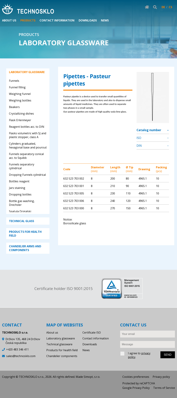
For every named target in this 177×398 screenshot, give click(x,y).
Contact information (95, 338)
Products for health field (62, 350)
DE (163, 7)
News (86, 350)
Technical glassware (59, 344)
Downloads (89, 344)
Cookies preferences (135, 377)
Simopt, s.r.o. (92, 377)
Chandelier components (61, 356)
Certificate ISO (91, 332)
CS (170, 7)
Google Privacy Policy (136, 388)
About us (52, 332)
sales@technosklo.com (20, 356)
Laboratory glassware (60, 338)
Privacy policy (161, 377)
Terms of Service (164, 388)
